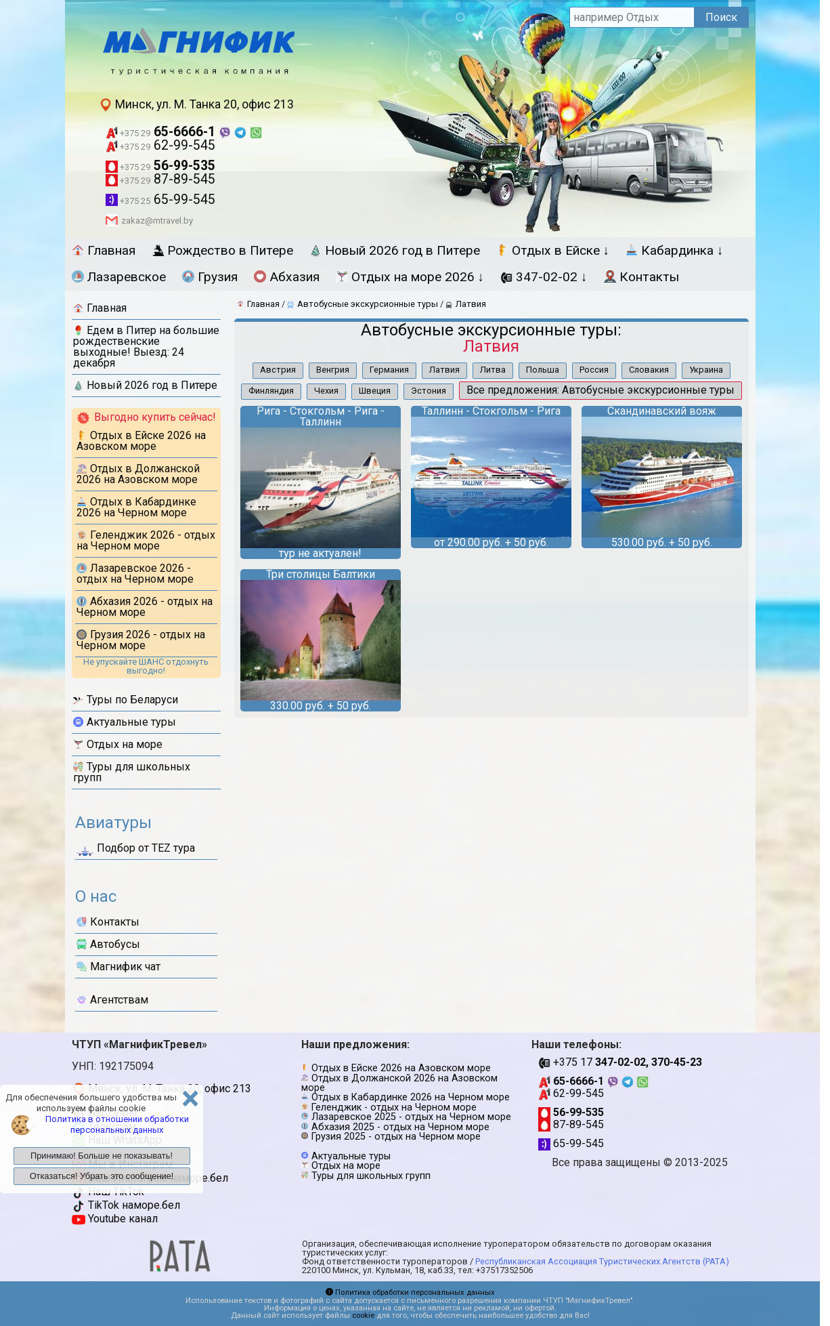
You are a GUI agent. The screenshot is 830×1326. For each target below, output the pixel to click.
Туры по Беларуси (125, 699)
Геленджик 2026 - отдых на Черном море (146, 540)
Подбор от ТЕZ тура (136, 850)
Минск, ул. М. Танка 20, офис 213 (196, 104)
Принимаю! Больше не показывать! (101, 1156)
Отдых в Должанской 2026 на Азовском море (138, 474)
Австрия (278, 370)
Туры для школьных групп (131, 772)
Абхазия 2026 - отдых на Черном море (145, 607)
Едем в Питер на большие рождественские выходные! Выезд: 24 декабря (146, 346)
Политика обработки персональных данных (410, 1292)
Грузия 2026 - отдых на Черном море (141, 640)
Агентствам (112, 999)
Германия (389, 370)
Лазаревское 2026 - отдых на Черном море (135, 573)
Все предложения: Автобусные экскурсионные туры (600, 390)
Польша (542, 370)
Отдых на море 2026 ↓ (410, 277)
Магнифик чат (118, 966)
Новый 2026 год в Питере (394, 250)
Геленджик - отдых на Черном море (394, 1107)
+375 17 (620, 1062)
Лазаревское (119, 277)
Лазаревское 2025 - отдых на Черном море (411, 1117)
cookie (363, 1315)
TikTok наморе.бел (126, 1205)
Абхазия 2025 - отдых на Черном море (400, 1127)
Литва (493, 370)
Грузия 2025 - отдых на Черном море (396, 1136)
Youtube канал (115, 1218)
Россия (594, 370)
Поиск (721, 17)
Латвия (444, 370)
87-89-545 (160, 179)
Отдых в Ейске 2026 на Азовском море (141, 441)
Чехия (326, 391)
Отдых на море (117, 744)
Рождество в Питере (222, 250)
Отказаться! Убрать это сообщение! (102, 1176)
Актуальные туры (124, 722)
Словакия (649, 370)
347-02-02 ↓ (544, 277)
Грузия (210, 277)
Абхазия (287, 277)
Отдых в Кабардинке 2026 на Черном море (136, 507)
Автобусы (108, 944)
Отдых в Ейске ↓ (553, 250)
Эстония (428, 391)
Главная (103, 250)
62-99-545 (160, 145)
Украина (706, 370)
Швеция (375, 391)
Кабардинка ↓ (675, 250)
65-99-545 (160, 199)
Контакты (641, 277)
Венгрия (332, 370)
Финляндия (271, 391)
